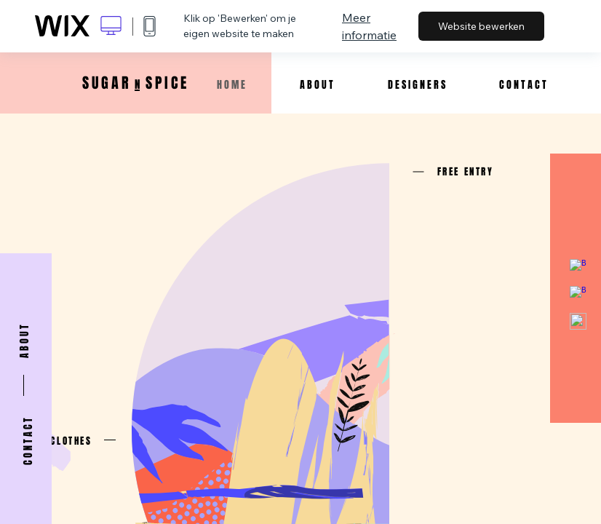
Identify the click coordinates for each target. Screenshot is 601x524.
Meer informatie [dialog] (369, 26)
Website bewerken (481, 26)
